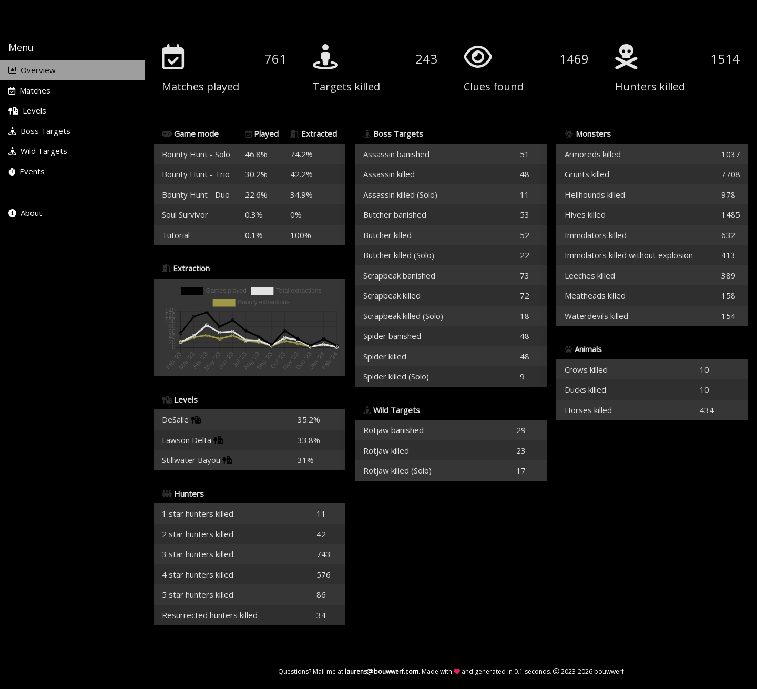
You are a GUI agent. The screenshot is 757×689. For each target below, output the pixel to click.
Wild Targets (37, 151)
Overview (32, 70)
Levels (27, 110)
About (25, 213)
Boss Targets (39, 131)
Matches (29, 90)
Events (26, 171)
